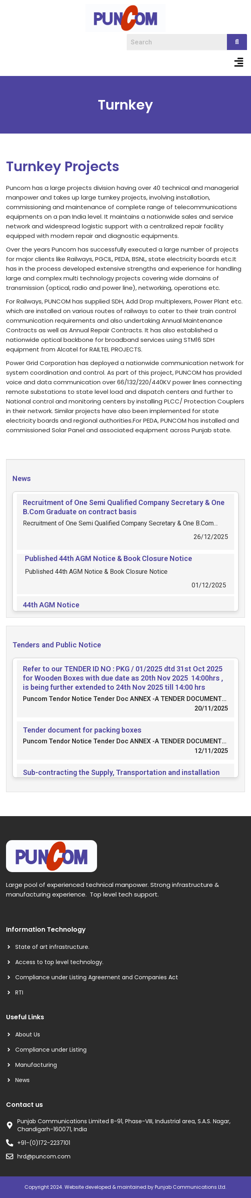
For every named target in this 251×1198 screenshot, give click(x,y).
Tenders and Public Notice (56, 645)
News (21, 478)
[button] (239, 63)
